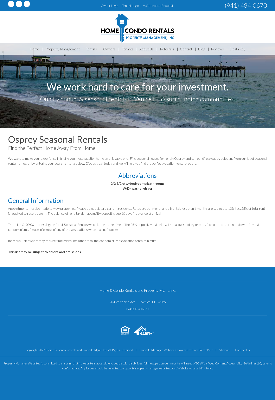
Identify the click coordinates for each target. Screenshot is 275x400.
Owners (109, 49)
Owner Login (109, 5)
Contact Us (242, 350)
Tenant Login (130, 5)
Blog (201, 49)
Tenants (128, 49)
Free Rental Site (202, 350)
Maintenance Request (158, 5)
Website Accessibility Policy (195, 368)
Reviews (217, 49)
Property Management (62, 49)
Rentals (91, 49)
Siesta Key (237, 49)
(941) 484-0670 (246, 5)
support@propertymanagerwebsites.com (149, 368)
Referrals (167, 49)
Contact (186, 49)
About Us (146, 49)
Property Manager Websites (157, 350)
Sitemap (224, 350)
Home (34, 49)
